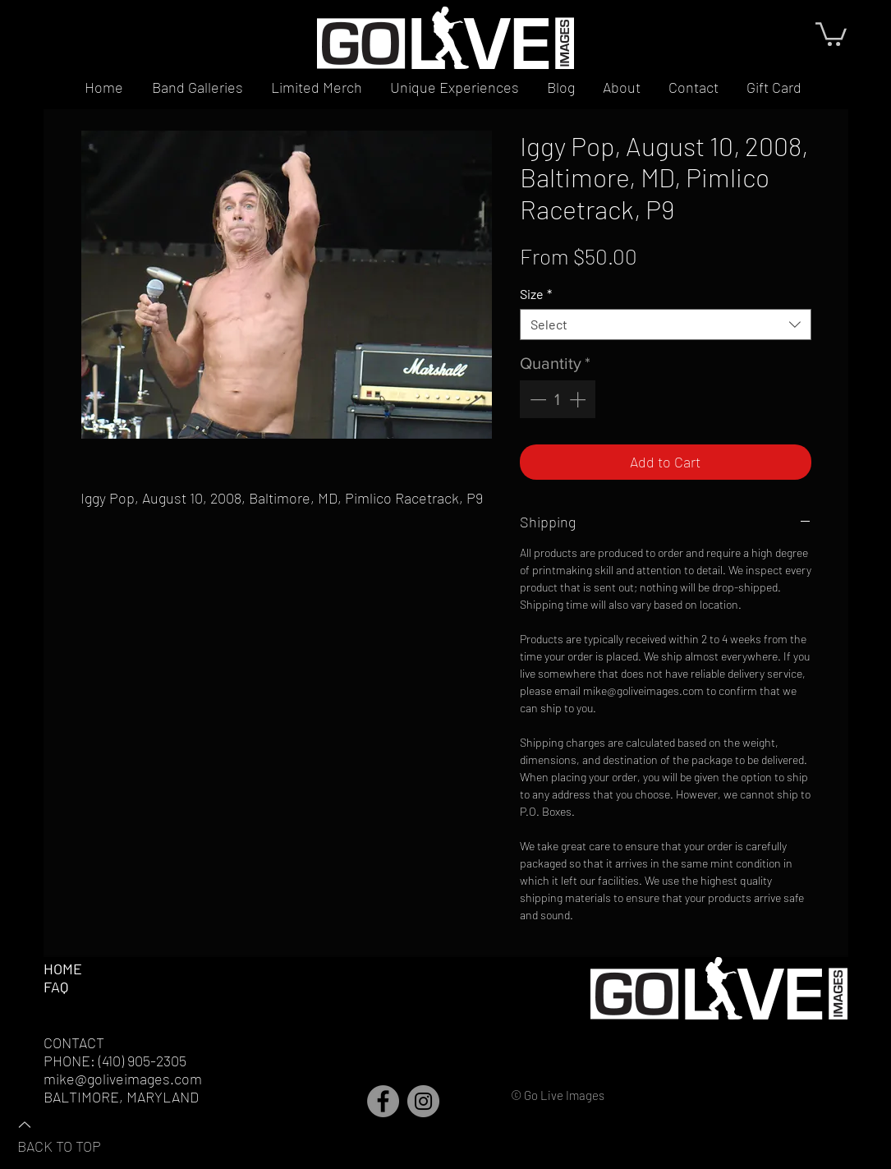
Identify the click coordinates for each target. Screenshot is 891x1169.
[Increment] (579, 399)
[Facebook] (383, 1101)
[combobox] (665, 324)
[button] (831, 33)
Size (536, 293)
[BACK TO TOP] (74, 1134)
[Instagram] (423, 1101)
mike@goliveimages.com (123, 1079)
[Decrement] (536, 399)
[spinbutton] (557, 399)
